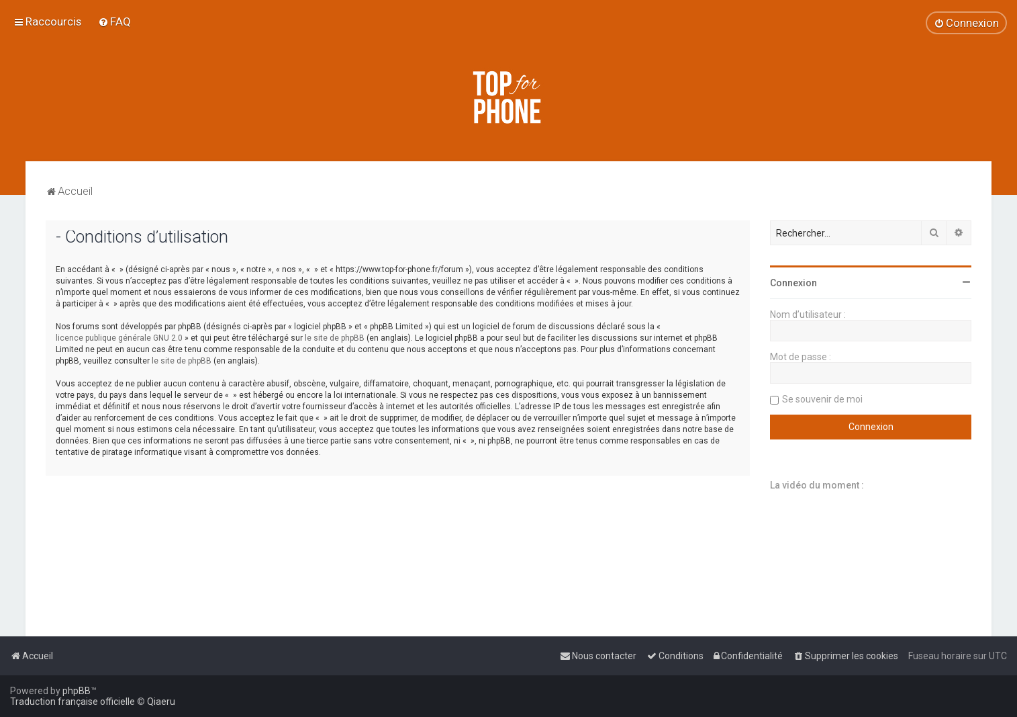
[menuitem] (114, 21)
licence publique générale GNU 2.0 (119, 338)
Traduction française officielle (72, 701)
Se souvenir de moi (822, 399)
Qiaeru (161, 701)
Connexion (793, 283)
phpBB (76, 690)
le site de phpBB (335, 338)
